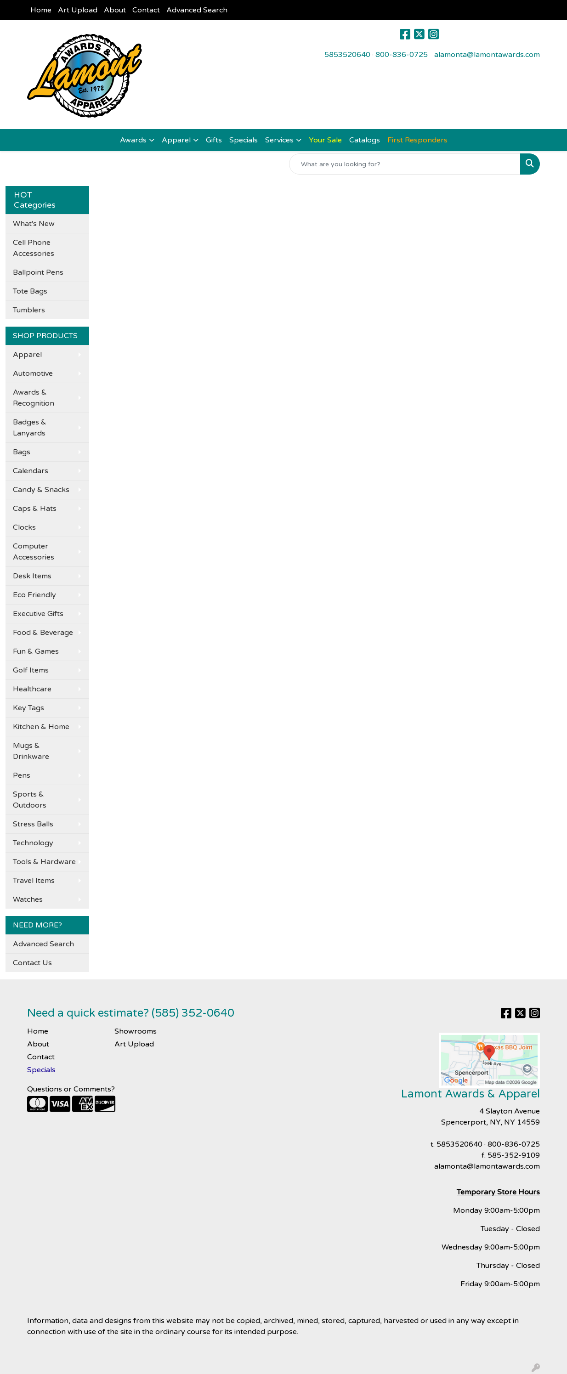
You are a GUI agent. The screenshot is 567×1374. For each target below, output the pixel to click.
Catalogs (364, 140)
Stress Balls (33, 824)
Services (279, 140)
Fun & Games (36, 651)
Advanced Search (196, 10)
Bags (21, 452)
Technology (33, 843)
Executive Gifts (38, 613)
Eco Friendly (34, 594)
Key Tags (28, 707)
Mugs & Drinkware (31, 751)
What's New (34, 223)
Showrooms (135, 1031)
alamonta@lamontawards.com (487, 54)
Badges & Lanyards (29, 428)
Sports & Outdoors (29, 800)
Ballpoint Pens (38, 272)
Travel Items (34, 880)
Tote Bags (30, 291)
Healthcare (32, 689)
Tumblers (29, 310)
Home (40, 10)
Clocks (24, 527)
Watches (28, 899)
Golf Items (31, 670)
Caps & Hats (35, 508)
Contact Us (32, 962)
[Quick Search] (405, 164)
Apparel (176, 140)
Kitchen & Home (41, 726)
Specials (243, 140)
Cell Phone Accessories (33, 248)
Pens (21, 775)
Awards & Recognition (33, 398)
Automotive (33, 373)
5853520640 (347, 54)
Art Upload (77, 10)
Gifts (214, 140)
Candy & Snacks (41, 489)
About (115, 10)
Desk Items (32, 576)
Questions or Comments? (71, 1089)
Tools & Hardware (44, 861)
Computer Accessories (33, 552)
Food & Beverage (43, 632)
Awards (133, 140)
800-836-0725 (401, 54)
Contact (146, 10)
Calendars (30, 470)
